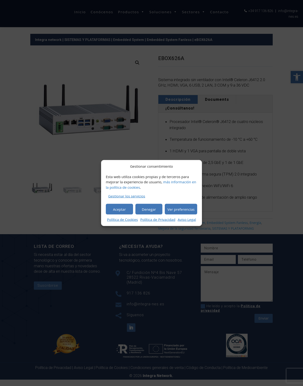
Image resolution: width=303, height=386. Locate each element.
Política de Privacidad (157, 219)
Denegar (149, 209)
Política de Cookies (122, 219)
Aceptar (119, 209)
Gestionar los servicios (126, 196)
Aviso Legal (187, 219)
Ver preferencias (181, 209)
